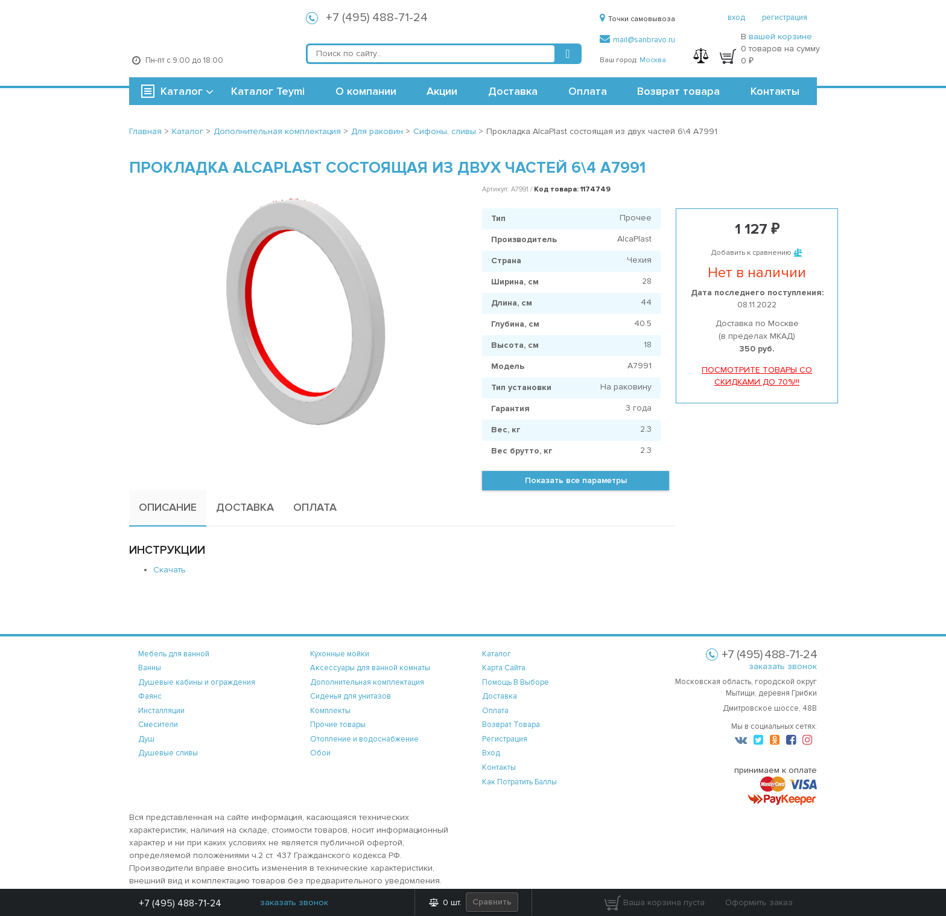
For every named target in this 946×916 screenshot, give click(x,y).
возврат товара (511, 724)
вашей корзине (780, 36)
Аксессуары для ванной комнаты (370, 668)
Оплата (587, 91)
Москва (653, 60)
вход (736, 17)
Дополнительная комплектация (367, 682)
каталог (496, 654)
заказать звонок (783, 666)
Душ (146, 739)
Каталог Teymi (268, 91)
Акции (442, 91)
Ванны (149, 668)
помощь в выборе (515, 682)
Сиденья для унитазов (350, 696)
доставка (499, 696)
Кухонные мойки (339, 654)
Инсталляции (161, 711)
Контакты (775, 91)
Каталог (181, 91)
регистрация (784, 17)
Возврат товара (678, 91)
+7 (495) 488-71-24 (377, 17)
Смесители (158, 724)
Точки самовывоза (637, 19)
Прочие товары (338, 724)
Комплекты (330, 711)
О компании (365, 91)
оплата (495, 711)
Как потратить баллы (519, 782)
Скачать (169, 570)
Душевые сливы (168, 753)
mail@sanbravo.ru (637, 40)
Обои (320, 753)
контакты (499, 767)
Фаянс (150, 696)
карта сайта (503, 668)
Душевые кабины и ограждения (196, 682)
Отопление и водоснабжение (364, 739)
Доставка (513, 91)
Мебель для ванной (173, 654)
